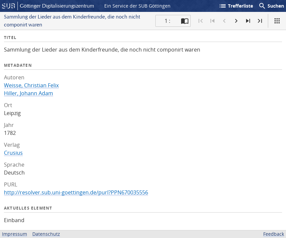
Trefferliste (236, 6)
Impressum (14, 234)
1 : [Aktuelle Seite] (167, 20)
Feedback (273, 234)
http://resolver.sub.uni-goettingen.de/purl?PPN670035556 (76, 192)
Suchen (271, 6)
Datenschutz (46, 234)
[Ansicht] (277, 21)
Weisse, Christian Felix (31, 85)
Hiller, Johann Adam (28, 93)
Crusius (13, 152)
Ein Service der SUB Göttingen (137, 6)
